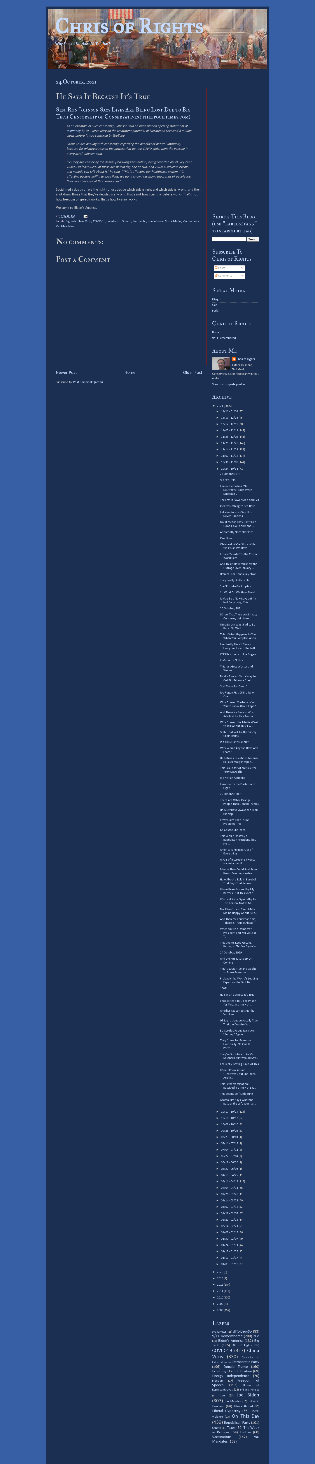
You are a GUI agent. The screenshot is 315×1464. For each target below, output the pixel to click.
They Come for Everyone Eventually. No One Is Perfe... (236, 1044)
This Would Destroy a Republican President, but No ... (238, 840)
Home (129, 373)
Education (244, 1371)
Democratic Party (245, 1362)
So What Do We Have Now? (238, 592)
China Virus (84, 221)
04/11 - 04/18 (230, 1181)
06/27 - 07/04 (230, 1156)
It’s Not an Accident (232, 778)
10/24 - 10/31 (230, 469)
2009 (220, 1304)
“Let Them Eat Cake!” (233, 686)
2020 (220, 1272)
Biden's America (230, 1341)
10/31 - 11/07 (230, 462)
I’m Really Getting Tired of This (239, 1064)
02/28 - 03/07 (230, 1213)
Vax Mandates (65, 226)
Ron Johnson (156, 221)
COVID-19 (99, 221)
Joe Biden (248, 1395)
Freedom (218, 1380)
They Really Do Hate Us (234, 580)
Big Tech (71, 221)
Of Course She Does (232, 830)
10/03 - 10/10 (230, 1124)
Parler (216, 310)
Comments (223, 275)
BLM (256, 1336)
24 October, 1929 (231, 952)
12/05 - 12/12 (230, 430)
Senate (216, 1428)
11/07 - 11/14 (230, 456)
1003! (223, 988)
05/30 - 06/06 (230, 1169)
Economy (219, 1371)
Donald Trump (236, 1367)
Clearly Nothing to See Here (237, 506)
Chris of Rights (129, 26)
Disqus (216, 299)
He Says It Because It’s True (237, 995)
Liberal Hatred (243, 1406)
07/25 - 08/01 (230, 1137)
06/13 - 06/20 (230, 1162)
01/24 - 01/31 (230, 1245)
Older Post (192, 373)
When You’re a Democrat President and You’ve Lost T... (238, 932)
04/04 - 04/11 (230, 1188)
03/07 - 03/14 (230, 1207)
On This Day (245, 1416)
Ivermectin (139, 221)
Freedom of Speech (119, 221)
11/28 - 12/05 (230, 437)
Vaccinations (191, 221)
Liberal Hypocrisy (226, 1411)
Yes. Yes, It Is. (228, 480)
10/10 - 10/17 (230, 1118)
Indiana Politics (249, 1389)
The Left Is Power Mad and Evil (239, 500)
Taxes (231, 1428)
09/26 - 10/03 (230, 1131)
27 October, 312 (230, 474)
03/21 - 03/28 (230, 1194)
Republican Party (237, 1423)
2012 (220, 1284)
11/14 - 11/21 (230, 449)
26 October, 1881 (231, 608)
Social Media (173, 221)
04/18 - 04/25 (230, 1175)
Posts (220, 268)
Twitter (245, 1432)
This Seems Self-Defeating (236, 1094)
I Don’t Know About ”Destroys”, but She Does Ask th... (238, 1074)
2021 (220, 406)
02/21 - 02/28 (230, 1220)
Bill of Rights (242, 1345)
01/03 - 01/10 (230, 1264)
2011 (220, 1291)
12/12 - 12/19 (230, 424)
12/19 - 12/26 (230, 418)
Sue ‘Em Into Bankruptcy (235, 586)
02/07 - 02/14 (230, 1232)
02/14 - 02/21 (230, 1226)
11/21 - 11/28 (230, 443)
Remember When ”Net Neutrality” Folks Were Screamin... (236, 490)
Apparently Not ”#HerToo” (237, 532)
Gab (214, 305)
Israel (222, 1395)
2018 (220, 1278)
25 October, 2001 (231, 794)
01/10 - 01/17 (230, 1258)
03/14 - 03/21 (230, 1200)
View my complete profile (228, 384)
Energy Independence (230, 1376)
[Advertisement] (235, 141)
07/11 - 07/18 (230, 1143)
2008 (220, 1310)
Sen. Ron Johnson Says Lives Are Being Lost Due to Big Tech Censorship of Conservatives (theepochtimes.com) (123, 113)
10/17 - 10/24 (230, 1112)
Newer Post (66, 373)
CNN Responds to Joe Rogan (238, 654)
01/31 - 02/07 (230, 1239)
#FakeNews (219, 1331)
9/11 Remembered (224, 338)
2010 (220, 1297)
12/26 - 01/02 (230, 411)
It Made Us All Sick (231, 660)
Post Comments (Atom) (88, 382)
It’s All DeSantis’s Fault (234, 742)
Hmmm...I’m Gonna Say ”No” (238, 574)
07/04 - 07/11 (230, 1150)
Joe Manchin (233, 1401)
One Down (226, 538)
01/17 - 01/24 (230, 1251)
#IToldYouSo (242, 1331)
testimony (73, 131)
